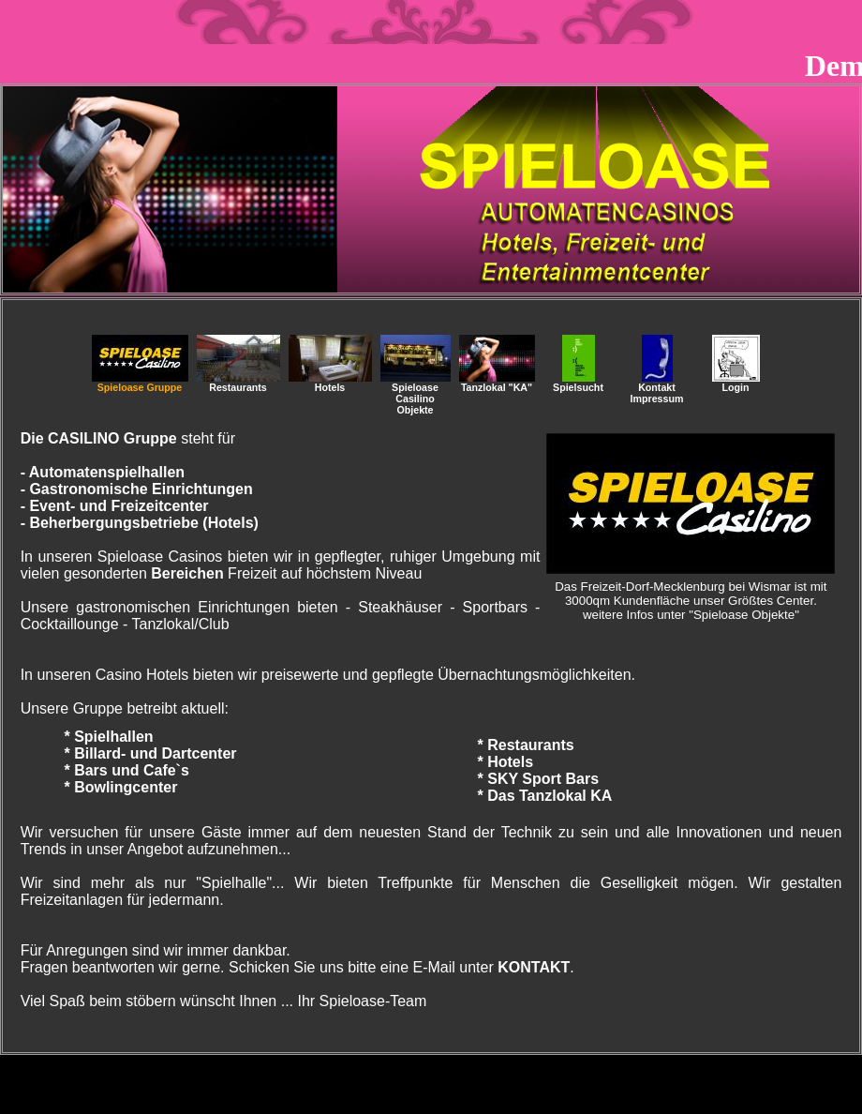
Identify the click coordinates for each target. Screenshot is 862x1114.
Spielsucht (578, 382)
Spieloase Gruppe (140, 382)
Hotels (330, 382)
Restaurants (238, 382)
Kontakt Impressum (657, 388)
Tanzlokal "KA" (497, 382)
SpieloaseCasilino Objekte (415, 393)
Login (736, 382)
